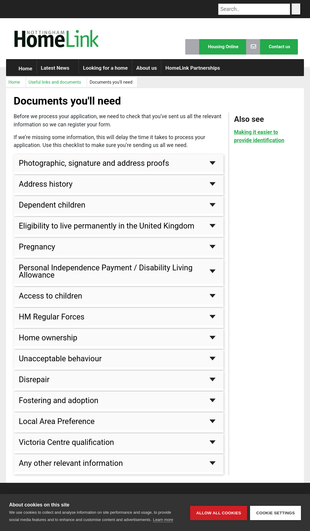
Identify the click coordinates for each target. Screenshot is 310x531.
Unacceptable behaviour (60, 362)
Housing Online (210, 47)
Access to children (50, 299)
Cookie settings (275, 512)
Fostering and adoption (58, 404)
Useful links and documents (54, 85)
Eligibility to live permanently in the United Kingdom (106, 229)
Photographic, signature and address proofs (94, 166)
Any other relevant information (71, 467)
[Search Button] (296, 9)
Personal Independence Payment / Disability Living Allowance (106, 275)
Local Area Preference (57, 424)
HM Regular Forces (51, 320)
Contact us (267, 47)
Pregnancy (37, 250)
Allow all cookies (218, 512)
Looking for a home (105, 71)
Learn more (163, 519)
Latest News (55, 71)
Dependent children (52, 208)
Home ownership (48, 341)
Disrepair (34, 383)
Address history (46, 187)
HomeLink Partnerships (192, 71)
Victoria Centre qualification (66, 445)
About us (146, 71)
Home (21, 72)
